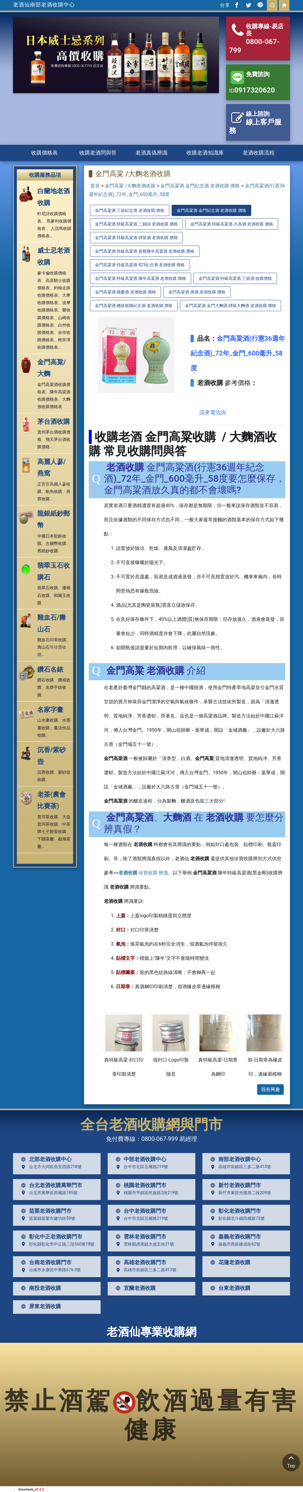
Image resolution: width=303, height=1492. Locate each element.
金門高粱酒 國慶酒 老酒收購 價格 (125, 292)
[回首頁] (284, 5)
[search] (272, 5)
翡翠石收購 (47, 587)
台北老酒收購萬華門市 (50, 1185)
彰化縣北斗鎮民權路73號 (236, 1218)
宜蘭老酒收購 (134, 1288)
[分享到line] (260, 5)
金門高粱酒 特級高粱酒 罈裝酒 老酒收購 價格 (136, 237)
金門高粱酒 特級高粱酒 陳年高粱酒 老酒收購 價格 (140, 278)
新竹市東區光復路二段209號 (239, 1192)
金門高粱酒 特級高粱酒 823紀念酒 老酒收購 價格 (140, 264)
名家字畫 (50, 709)
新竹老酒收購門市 (234, 1185)
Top (291, 1461)
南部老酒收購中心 (234, 1159)
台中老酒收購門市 (139, 1211)
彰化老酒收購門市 (234, 1211)
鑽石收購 (45, 680)
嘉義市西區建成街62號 (234, 1244)
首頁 (95, 186)
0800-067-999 (159, 1138)
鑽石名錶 (50, 669)
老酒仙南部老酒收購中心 (44, 4)
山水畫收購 (47, 720)
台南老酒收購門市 (45, 1262)
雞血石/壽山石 (51, 623)
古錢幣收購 (56, 543)
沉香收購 (45, 772)
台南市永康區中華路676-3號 (49, 1270)
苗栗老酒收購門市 (45, 1211)
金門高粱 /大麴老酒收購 (130, 186)
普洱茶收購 (47, 816)
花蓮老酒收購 (229, 1262)
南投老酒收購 (39, 1288)
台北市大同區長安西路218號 (50, 1167)
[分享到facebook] (236, 5)
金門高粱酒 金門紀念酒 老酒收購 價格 (200, 186)
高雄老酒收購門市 (139, 1262)
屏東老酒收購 (39, 1306)
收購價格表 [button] (44, 153)
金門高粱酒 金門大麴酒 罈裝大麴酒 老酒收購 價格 (230, 305)
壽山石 (43, 647)
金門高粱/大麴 (51, 368)
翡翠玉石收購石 (53, 571)
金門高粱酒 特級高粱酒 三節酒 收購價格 (235, 278)
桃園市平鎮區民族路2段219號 (145, 1192)
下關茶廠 (45, 839)
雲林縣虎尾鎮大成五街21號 (143, 1244)
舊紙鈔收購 (47, 550)
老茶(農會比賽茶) (51, 800)
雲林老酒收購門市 (139, 1236)
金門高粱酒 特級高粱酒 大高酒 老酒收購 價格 (231, 224)
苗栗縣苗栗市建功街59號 (46, 1218)
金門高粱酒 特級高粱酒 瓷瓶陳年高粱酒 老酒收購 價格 (144, 251)
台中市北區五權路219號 (140, 1167)
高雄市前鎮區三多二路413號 (239, 1167)
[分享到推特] (248, 5)
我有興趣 (270, 1089)
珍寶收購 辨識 (143, 873)
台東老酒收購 (229, 1288)
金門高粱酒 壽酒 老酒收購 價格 (196, 292)
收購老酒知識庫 (205, 153)
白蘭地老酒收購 (53, 197)
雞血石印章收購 (51, 639)
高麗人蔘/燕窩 (51, 467)
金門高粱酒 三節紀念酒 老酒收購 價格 (129, 210)
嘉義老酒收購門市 (234, 1236)
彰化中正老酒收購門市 (50, 1236)
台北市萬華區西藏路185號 (48, 1192)
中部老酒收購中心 (139, 1159)
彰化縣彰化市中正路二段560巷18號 (56, 1244)
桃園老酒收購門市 (139, 1185)
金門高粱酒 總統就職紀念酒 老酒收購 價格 (134, 305)
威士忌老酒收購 (53, 256)
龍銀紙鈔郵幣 (53, 519)
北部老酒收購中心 (45, 1159)
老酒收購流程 (259, 153)
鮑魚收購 (54, 491)
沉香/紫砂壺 (51, 755)
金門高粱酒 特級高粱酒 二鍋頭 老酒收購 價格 (136, 224)
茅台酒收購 (53, 421)
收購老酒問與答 (98, 153)
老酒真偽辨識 (151, 153)
